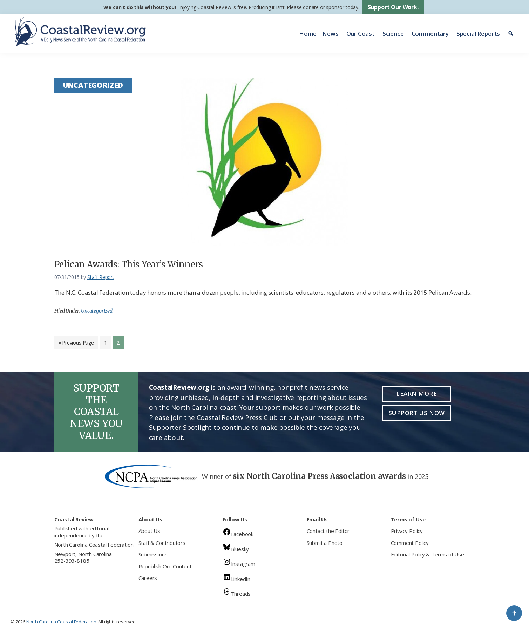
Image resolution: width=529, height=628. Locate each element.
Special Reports (478, 33)
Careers (147, 577)
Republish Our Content (165, 566)
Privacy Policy (407, 530)
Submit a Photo (325, 542)
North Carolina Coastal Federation (94, 544)
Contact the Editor (328, 530)
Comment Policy (410, 542)
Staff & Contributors (161, 542)
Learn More (416, 393)
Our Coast (360, 33)
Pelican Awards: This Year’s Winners (128, 264)
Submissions (153, 554)
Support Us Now (416, 413)
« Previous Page (76, 344)
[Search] (511, 33)
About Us (149, 530)
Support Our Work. (393, 7)
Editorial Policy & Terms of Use (427, 554)
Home (308, 33)
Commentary (430, 33)
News (330, 33)
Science (393, 33)
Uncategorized (97, 311)
